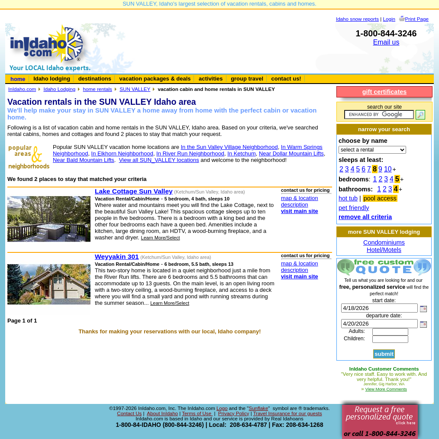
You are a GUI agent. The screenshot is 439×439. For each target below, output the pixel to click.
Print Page (417, 19)
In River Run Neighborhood (190, 153)
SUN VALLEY (134, 89)
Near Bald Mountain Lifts (83, 160)
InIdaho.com (22, 89)
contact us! (286, 78)
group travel (247, 78)
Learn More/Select (160, 237)
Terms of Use (197, 413)
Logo (222, 408)
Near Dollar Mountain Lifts (291, 153)
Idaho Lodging (59, 89)
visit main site (299, 211)
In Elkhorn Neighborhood (122, 153)
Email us (386, 42)
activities (211, 78)
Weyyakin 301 (117, 256)
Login (389, 19)
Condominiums (384, 242)
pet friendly (354, 207)
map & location (299, 198)
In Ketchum (241, 153)
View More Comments (386, 389)
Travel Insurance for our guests (287, 413)
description (294, 204)
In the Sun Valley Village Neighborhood (229, 147)
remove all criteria (365, 216)
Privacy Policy (233, 413)
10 (388, 169)
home (18, 79)
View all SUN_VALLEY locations (159, 160)
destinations (94, 78)
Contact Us (129, 413)
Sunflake (258, 408)
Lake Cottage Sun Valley (134, 191)
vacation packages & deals (155, 78)
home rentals (97, 89)
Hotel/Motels (384, 249)
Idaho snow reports (357, 19)
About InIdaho (162, 413)
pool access (380, 198)
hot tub (348, 198)
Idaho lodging (51, 78)
